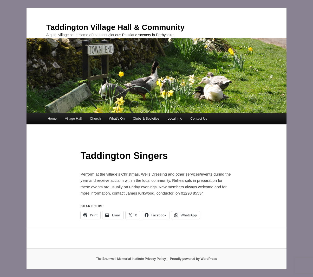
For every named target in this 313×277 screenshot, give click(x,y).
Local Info (174, 118)
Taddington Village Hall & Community (115, 27)
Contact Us (198, 118)
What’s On (117, 118)
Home (52, 118)
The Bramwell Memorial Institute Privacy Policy (131, 259)
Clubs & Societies (146, 118)
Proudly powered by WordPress (193, 259)
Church (95, 118)
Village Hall (73, 118)
